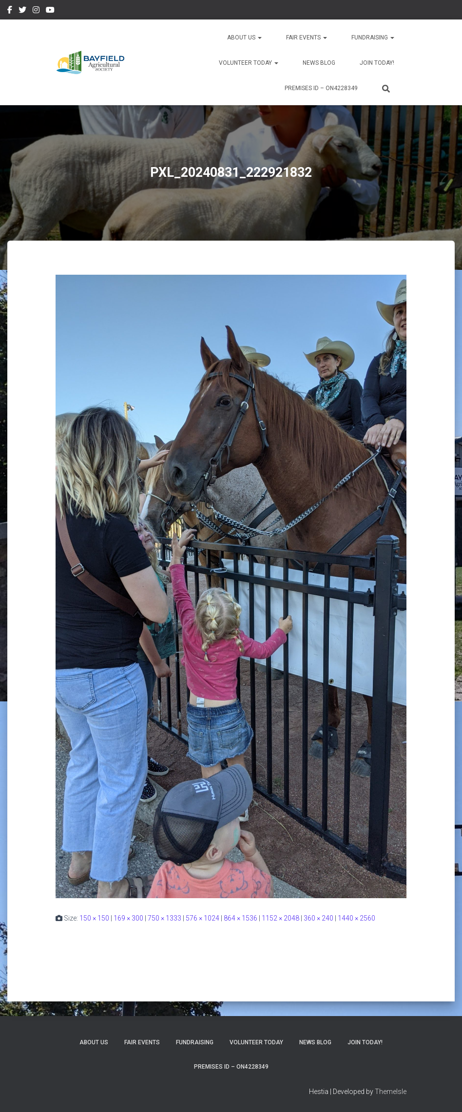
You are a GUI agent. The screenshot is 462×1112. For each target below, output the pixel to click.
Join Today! (377, 62)
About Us (244, 37)
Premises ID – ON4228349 (321, 88)
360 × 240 (318, 918)
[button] (259, 37)
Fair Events (306, 37)
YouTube (50, 11)
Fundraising (372, 37)
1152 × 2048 (280, 918)
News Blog (319, 62)
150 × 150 (94, 918)
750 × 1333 (164, 918)
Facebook (9, 11)
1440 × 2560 (356, 918)
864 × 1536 (240, 918)
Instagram (36, 11)
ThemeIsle (390, 1091)
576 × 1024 (202, 918)
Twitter (22, 11)
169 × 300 (128, 918)
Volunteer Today (248, 62)
